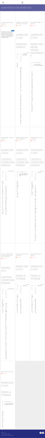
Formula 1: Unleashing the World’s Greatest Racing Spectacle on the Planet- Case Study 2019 (7, 255)
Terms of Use (3, 432)
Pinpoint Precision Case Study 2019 (7, 371)
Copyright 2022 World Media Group (7, 435)
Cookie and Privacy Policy (5, 433)
